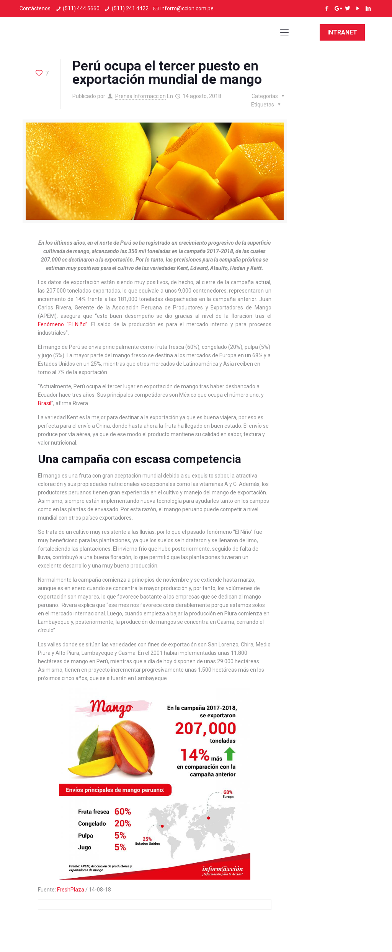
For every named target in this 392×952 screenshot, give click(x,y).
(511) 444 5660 (81, 8)
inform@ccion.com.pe (187, 8)
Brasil (44, 403)
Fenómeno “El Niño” (62, 324)
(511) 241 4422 (130, 8)
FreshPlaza (70, 890)
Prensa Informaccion (140, 96)
